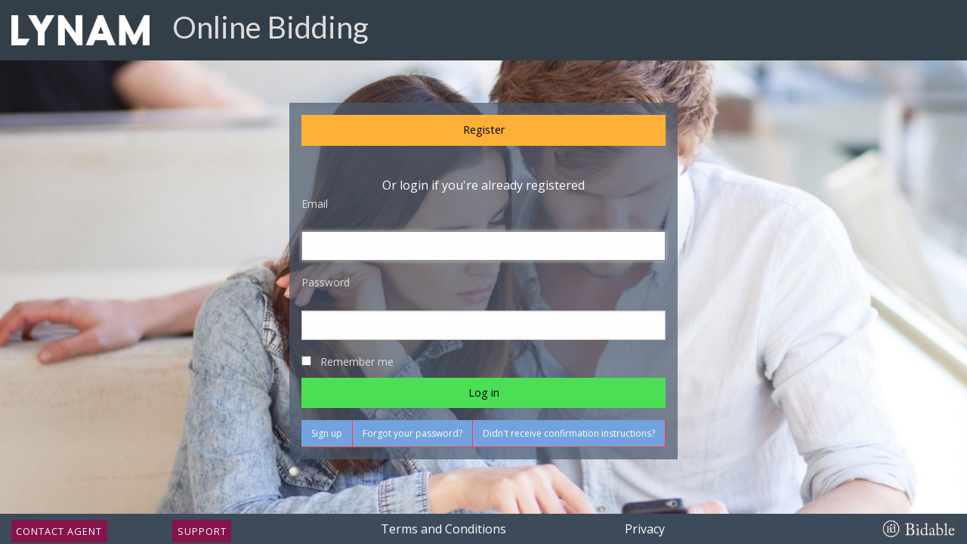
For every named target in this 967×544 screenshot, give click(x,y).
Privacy (645, 529)
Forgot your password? (412, 433)
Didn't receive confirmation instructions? (569, 433)
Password (325, 282)
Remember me (357, 361)
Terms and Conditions (443, 529)
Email (314, 203)
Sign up (326, 433)
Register (484, 129)
